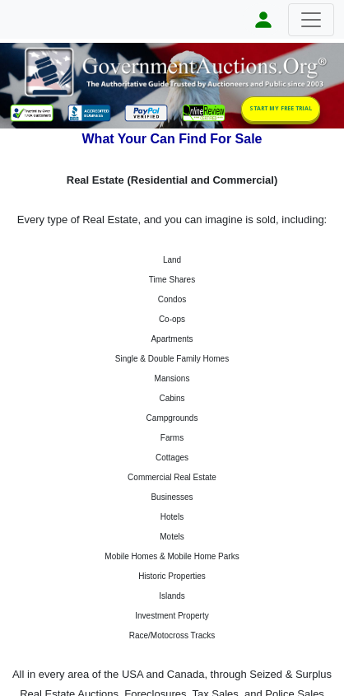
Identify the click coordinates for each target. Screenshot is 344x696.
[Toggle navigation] (311, 19)
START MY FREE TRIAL (280, 108)
